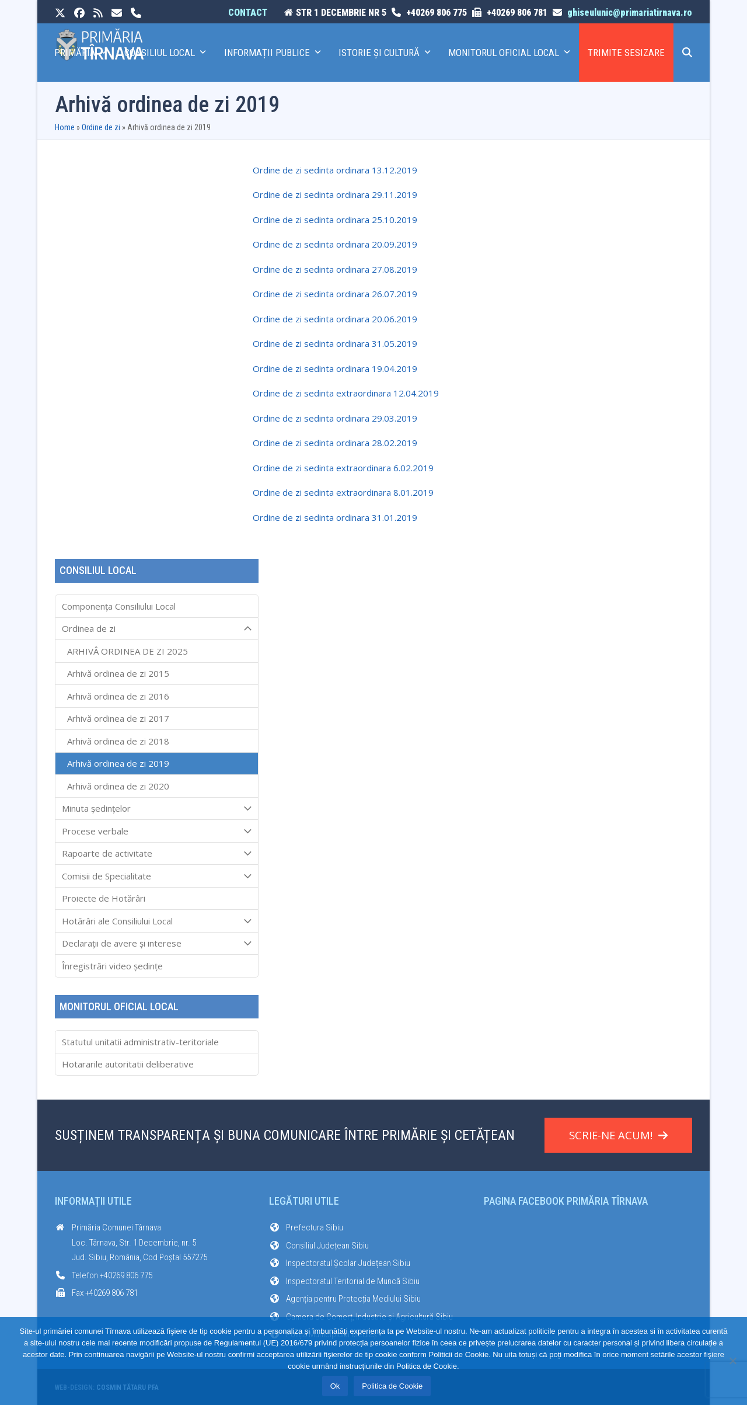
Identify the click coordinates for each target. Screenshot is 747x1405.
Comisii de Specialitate (156, 876)
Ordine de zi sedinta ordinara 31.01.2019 (335, 517)
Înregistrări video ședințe (112, 966)
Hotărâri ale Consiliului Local (156, 921)
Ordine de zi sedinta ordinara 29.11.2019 (335, 194)
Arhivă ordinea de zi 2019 (118, 763)
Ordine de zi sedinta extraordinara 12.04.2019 (346, 393)
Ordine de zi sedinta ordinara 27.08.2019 (335, 269)
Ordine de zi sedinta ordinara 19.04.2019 (335, 368)
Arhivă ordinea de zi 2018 (118, 741)
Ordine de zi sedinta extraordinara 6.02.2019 (343, 468)
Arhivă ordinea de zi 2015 (118, 673)
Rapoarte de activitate (156, 854)
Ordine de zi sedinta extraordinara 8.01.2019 (343, 492)
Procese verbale (156, 831)
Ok (335, 1386)
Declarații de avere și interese (156, 944)
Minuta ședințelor (156, 809)
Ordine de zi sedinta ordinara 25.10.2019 (335, 219)
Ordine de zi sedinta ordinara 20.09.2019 (335, 244)
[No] (732, 1360)
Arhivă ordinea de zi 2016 (118, 696)
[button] (687, 52)
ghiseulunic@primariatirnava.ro (629, 12)
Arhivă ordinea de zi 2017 (118, 718)
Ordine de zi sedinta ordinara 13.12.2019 (335, 170)
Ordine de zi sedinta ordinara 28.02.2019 (335, 442)
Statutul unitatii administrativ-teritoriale (140, 1042)
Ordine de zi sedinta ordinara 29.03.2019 (335, 418)
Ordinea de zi (156, 629)
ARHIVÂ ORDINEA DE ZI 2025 (127, 651)
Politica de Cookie (392, 1386)
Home (65, 127)
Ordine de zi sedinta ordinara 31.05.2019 (335, 343)
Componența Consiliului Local (119, 606)
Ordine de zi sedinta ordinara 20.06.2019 (335, 319)
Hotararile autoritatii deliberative (128, 1064)
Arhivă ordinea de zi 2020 (118, 786)
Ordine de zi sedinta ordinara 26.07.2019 (335, 294)
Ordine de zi (101, 127)
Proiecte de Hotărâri (103, 898)
